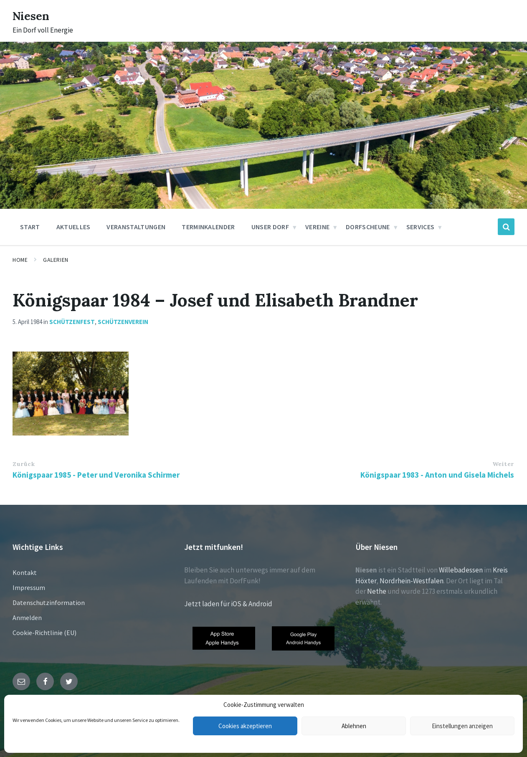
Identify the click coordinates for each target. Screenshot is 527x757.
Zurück (24, 464)
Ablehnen (354, 726)
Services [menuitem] (420, 227)
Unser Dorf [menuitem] (270, 227)
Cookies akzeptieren (245, 726)
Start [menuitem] (30, 227)
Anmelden (27, 617)
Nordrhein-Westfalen (411, 580)
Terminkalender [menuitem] (208, 227)
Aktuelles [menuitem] (73, 227)
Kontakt (25, 572)
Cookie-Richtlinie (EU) (44, 632)
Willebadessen (461, 570)
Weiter (503, 464)
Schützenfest (72, 322)
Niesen (33, 15)
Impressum (29, 587)
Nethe (376, 591)
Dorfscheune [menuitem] (368, 227)
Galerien (55, 259)
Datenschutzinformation (49, 602)
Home (20, 259)
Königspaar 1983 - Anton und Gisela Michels (437, 475)
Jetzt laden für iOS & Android (228, 603)
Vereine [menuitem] (317, 227)
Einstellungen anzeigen (462, 726)
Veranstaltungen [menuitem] (135, 227)
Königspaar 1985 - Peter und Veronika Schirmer (96, 475)
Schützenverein (123, 322)
